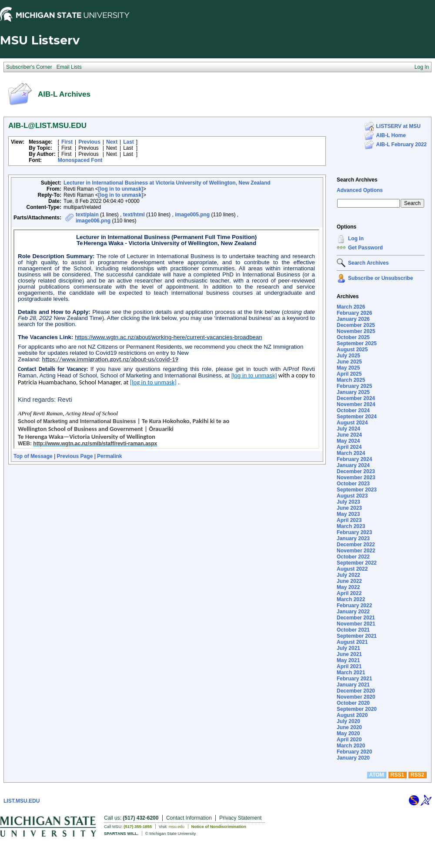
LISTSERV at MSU (398, 126)
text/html (134, 215)
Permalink (109, 456)
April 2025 (349, 374)
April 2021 (349, 666)
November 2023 (356, 477)
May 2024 (348, 441)
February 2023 (354, 532)
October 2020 (353, 703)
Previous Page (75, 456)
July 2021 (348, 648)
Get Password (365, 248)
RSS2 (417, 775)
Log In (356, 238)
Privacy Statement (240, 818)
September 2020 (357, 709)
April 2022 (349, 593)
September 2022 (357, 563)
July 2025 (348, 356)
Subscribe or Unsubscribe (380, 278)
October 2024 (353, 410)
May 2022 (348, 587)
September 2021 (357, 636)
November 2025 (356, 331)
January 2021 (353, 685)
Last (128, 142)
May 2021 (348, 660)
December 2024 (356, 398)
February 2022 (354, 605)
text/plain (87, 215)
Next (111, 142)
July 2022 (348, 575)
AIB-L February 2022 (401, 144)
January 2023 (353, 538)
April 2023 (349, 520)
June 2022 (349, 581)
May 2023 (348, 514)
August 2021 (352, 642)
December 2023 (356, 471)
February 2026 (354, 313)
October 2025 (353, 337)
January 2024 (353, 465)
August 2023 (352, 496)
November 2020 (356, 697)
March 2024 (351, 453)
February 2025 (354, 386)
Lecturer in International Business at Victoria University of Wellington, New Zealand (167, 183)
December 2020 (356, 691)
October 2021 (353, 630)
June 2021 (349, 654)
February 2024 (354, 459)
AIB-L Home (391, 135)
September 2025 (357, 343)
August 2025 (352, 349)
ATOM (376, 775)
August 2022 (352, 569)
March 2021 (351, 672)
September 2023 (357, 490)
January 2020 (353, 758)
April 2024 (349, 447)
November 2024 (356, 404)
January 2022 (353, 612)
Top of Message (33, 456)
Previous (89, 142)
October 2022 (353, 557)
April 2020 (349, 740)
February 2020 (354, 752)
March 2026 (351, 307)
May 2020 (348, 733)
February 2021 (354, 679)
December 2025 (356, 325)
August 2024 (352, 423)
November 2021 (356, 624)
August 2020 (352, 715)
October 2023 (353, 484)
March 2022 (351, 599)
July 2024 (348, 429)
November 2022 (356, 551)
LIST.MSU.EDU (21, 801)
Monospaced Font (80, 160)
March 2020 (351, 746)
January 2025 (353, 392)
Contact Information (189, 818)
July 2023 (348, 502)
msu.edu (176, 826)
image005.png (192, 215)
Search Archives (357, 180)
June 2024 (349, 435)
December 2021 (356, 618)
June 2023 (349, 508)
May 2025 (348, 368)
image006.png (93, 221)
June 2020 (349, 727)
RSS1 (397, 775)
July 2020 (348, 721)
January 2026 (353, 319)
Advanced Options (360, 190)
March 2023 (351, 526)
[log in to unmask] (120, 189)
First (67, 142)
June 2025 (349, 362)
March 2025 (351, 380)
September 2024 (357, 417)
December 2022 (356, 545)
